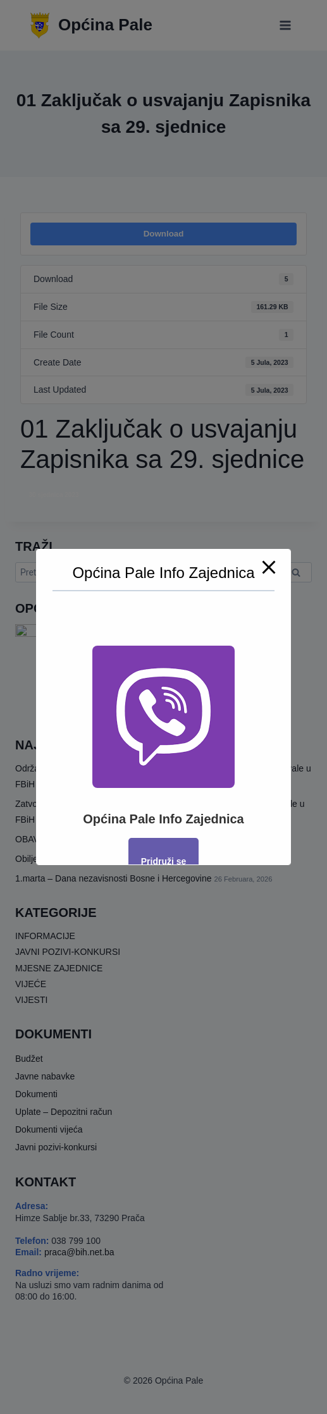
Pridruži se (164, 861)
